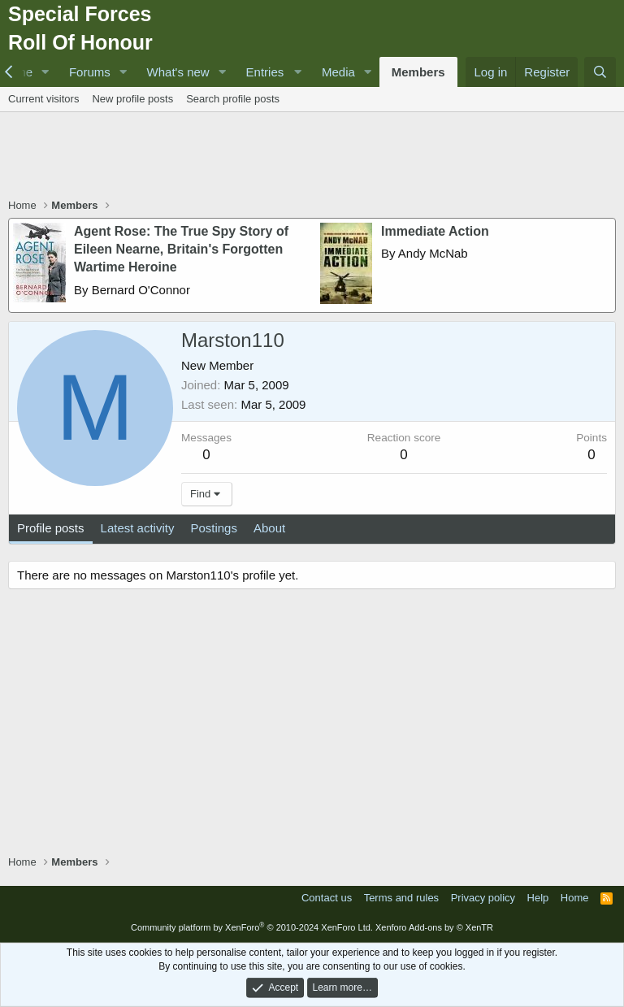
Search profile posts (233, 99)
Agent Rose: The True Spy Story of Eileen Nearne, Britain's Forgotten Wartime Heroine (181, 249)
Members (418, 72)
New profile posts (132, 99)
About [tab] (269, 528)
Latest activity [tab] (138, 528)
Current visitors (43, 99)
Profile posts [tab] (50, 528)
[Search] (600, 72)
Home (575, 898)
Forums (89, 72)
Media (338, 72)
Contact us (326, 898)
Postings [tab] (213, 528)
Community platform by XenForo (252, 927)
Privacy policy (483, 898)
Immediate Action (435, 231)
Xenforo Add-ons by (434, 927)
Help (538, 898)
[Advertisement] (312, 156)
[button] (45, 72)
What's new (178, 72)
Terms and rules (401, 898)
